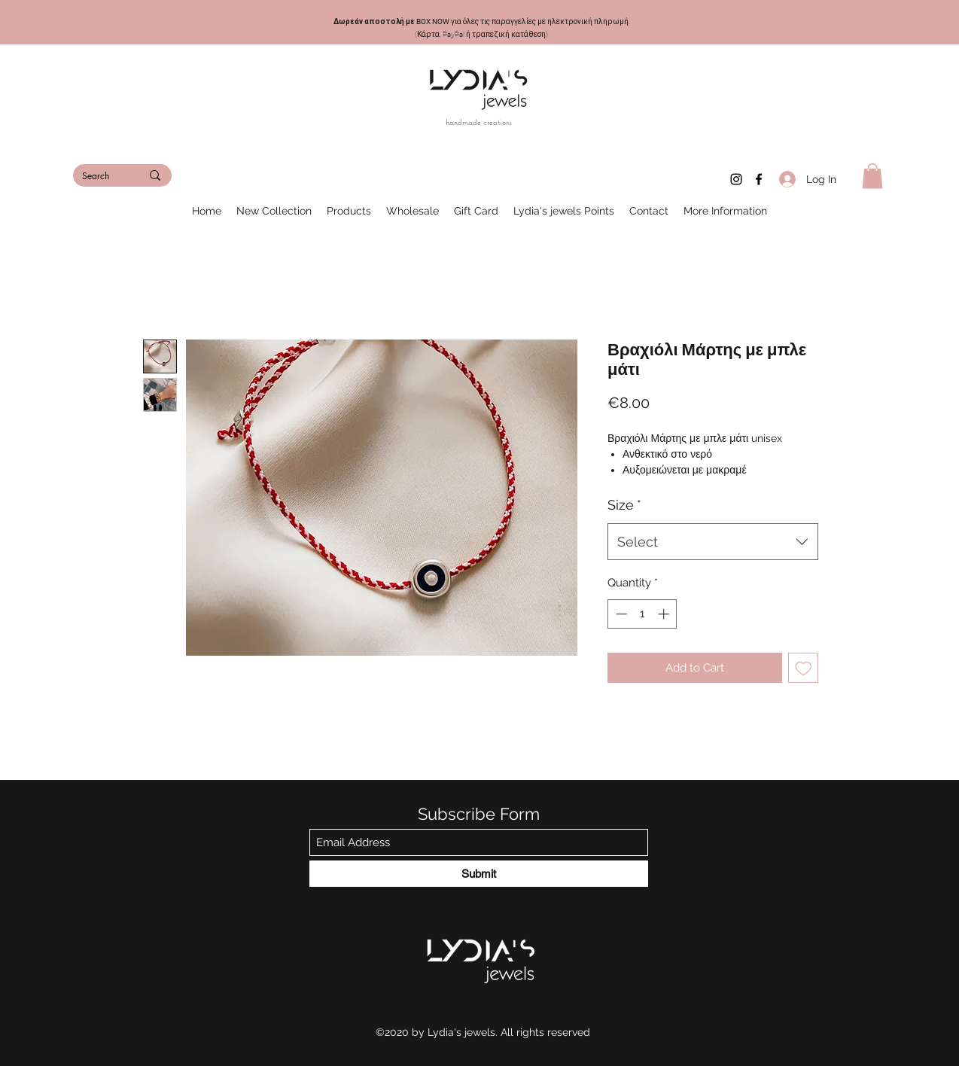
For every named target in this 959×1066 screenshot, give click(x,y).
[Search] (100, 176)
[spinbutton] (642, 614)
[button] (872, 175)
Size (624, 505)
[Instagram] (736, 179)
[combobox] (712, 542)
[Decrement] (620, 614)
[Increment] (665, 614)
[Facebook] (758, 179)
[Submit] (478, 873)
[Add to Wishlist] (803, 668)
